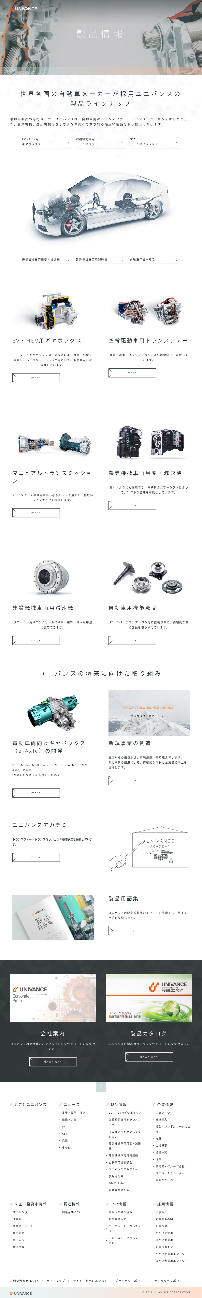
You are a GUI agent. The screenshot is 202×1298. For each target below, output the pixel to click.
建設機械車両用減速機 (92, 259)
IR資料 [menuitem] (17, 1219)
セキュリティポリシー (170, 1281)
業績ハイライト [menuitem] (23, 1226)
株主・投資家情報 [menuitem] (30, 1204)
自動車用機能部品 (142, 259)
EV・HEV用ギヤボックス (31, 141)
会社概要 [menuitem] (161, 1145)
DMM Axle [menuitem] (116, 1183)
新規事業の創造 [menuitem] (119, 1190)
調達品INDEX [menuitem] (71, 1212)
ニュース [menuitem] (72, 1104)
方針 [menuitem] (159, 1138)
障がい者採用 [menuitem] (164, 1240)
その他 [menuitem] (66, 1147)
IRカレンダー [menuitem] (22, 1212)
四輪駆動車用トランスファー (87, 141)
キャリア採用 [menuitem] (164, 1233)
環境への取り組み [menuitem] (120, 1212)
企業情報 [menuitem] (165, 1104)
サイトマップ (56, 1281)
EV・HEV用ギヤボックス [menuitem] (125, 1112)
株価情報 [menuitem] (18, 1247)
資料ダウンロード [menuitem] (167, 1180)
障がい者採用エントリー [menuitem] (172, 1260)
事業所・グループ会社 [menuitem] (170, 1166)
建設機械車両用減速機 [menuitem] (123, 1155)
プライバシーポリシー (131, 1281)
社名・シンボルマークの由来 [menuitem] (173, 1129)
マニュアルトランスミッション (144, 141)
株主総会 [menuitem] (18, 1233)
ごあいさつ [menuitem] (163, 1112)
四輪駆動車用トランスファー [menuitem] (125, 1122)
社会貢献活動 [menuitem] (117, 1219)
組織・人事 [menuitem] (69, 1119)
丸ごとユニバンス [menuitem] (30, 1104)
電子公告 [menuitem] (18, 1240)
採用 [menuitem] (65, 1140)
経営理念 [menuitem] (161, 1119)
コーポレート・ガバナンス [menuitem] (125, 1228)
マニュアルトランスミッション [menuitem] (125, 1134)
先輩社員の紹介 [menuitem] (166, 1219)
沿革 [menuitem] (159, 1159)
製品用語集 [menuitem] (116, 1176)
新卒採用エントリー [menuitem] (169, 1247)
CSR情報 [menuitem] (118, 1204)
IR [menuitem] (63, 1126)
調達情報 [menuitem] (72, 1204)
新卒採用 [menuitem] (161, 1226)
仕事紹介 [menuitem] (161, 1212)
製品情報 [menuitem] (118, 1104)
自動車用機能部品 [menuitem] (120, 1162)
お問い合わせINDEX (24, 1281)
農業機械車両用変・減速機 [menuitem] (125, 1146)
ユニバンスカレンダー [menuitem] (170, 1173)
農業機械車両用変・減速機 (41, 259)
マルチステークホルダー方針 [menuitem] (125, 1240)
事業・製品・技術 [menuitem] (74, 1112)
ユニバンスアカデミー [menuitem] (123, 1169)
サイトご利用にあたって (90, 1281)
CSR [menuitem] (65, 1133)
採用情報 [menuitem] (165, 1204)
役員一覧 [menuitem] (161, 1152)
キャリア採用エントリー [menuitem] (172, 1254)
